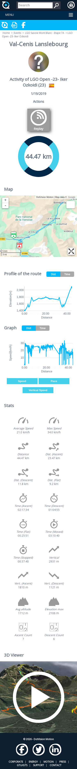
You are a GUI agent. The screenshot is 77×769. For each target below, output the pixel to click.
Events (17, 33)
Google (71, 197)
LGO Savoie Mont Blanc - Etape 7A (44, 33)
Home (6, 33)
